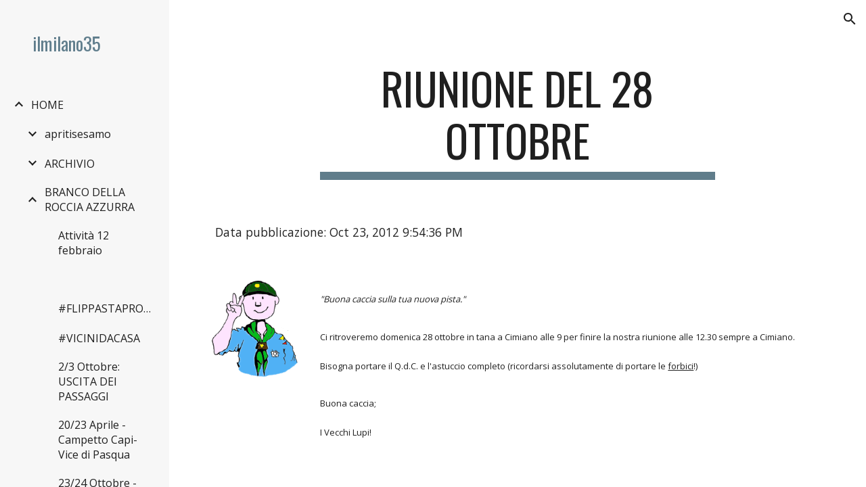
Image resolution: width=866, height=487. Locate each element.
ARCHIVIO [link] (70, 163)
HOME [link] (47, 104)
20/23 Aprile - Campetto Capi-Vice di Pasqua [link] (97, 439)
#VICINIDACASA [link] (99, 338)
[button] (850, 19)
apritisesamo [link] (78, 133)
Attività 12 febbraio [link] (83, 243)
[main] (517, 121)
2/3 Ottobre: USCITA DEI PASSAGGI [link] (89, 381)
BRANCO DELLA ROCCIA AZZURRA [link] (90, 199)
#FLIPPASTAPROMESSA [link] (107, 308)
